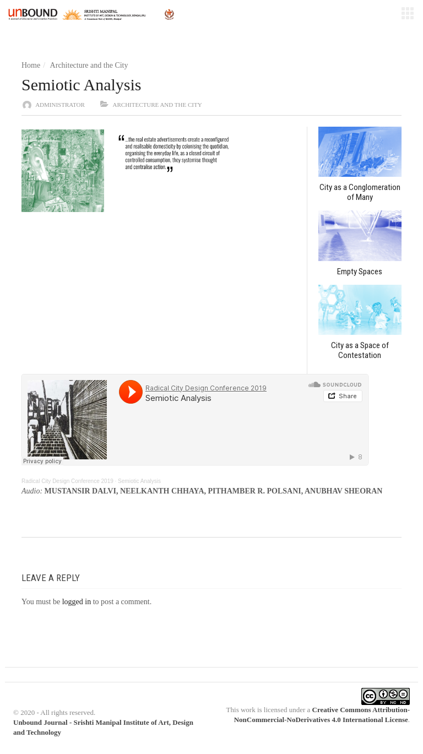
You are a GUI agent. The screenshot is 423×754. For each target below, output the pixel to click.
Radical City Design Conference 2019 (67, 481)
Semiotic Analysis (139, 481)
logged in (76, 602)
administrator (60, 104)
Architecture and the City (89, 65)
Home (30, 65)
